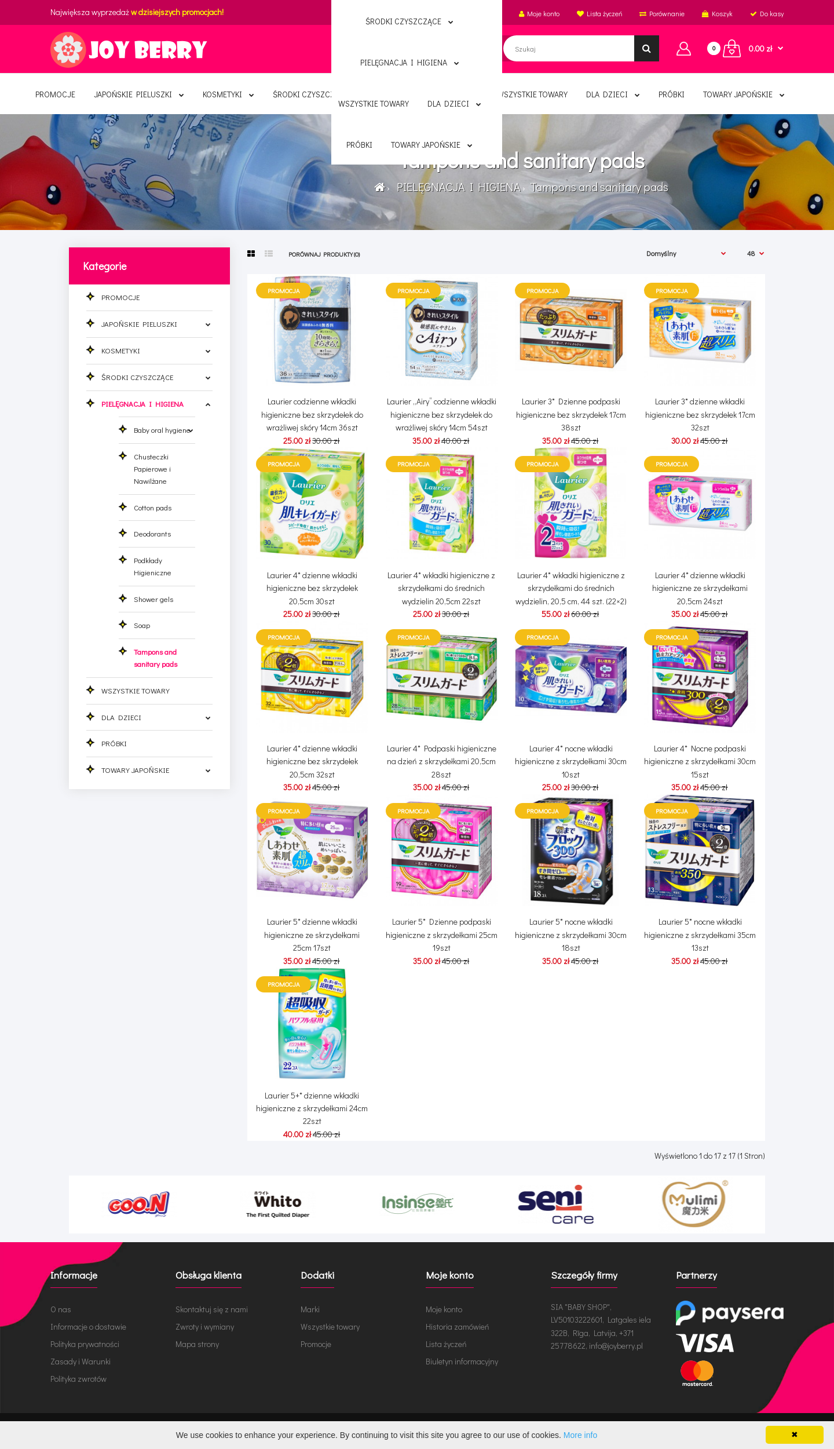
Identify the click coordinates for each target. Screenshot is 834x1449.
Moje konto (444, 1309)
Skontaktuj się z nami (211, 1309)
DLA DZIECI (121, 717)
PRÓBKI (114, 743)
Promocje (316, 1343)
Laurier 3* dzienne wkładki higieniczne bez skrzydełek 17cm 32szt (700, 414)
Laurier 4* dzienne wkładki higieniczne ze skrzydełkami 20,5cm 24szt (700, 588)
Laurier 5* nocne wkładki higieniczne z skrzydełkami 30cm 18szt (571, 934)
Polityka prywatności (84, 1343)
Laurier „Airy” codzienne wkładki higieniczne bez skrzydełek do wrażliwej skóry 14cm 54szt (441, 414)
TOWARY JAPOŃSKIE (135, 770)
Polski (428, 13)
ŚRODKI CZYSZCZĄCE (137, 377)
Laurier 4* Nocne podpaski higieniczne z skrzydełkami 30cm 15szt (700, 761)
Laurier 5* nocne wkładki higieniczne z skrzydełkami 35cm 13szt (700, 934)
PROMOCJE (120, 297)
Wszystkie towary (330, 1326)
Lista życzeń (446, 1343)
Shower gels (153, 599)
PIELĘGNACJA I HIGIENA (456, 186)
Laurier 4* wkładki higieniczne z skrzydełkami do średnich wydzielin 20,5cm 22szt (441, 588)
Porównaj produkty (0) (324, 254)
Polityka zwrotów (78, 1378)
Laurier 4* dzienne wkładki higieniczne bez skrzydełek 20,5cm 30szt (312, 588)
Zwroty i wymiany (204, 1326)
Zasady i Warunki (80, 1361)
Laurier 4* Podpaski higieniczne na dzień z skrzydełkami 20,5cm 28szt (441, 761)
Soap (142, 625)
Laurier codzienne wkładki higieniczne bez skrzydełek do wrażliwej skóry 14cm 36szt (312, 414)
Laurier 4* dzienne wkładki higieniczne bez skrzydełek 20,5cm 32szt (312, 761)
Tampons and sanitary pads (598, 186)
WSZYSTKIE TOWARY (135, 690)
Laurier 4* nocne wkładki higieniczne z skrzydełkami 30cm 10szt (571, 761)
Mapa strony (197, 1343)
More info (580, 1435)
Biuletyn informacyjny (462, 1361)
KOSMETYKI (120, 350)
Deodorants (152, 533)
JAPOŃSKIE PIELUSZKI (139, 324)
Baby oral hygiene (162, 430)
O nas (60, 1309)
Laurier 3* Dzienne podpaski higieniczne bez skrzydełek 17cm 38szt (571, 414)
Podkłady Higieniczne (152, 566)
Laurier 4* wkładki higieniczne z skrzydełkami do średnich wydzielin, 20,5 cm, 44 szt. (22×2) (571, 588)
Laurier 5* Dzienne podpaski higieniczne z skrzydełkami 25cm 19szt (442, 934)
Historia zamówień (457, 1326)
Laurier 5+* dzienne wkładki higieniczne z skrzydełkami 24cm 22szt (312, 1108)
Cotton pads (152, 507)
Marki (310, 1309)
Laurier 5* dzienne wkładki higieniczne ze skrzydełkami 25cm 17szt (312, 934)
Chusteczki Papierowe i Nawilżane (152, 468)
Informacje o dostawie (88, 1326)
